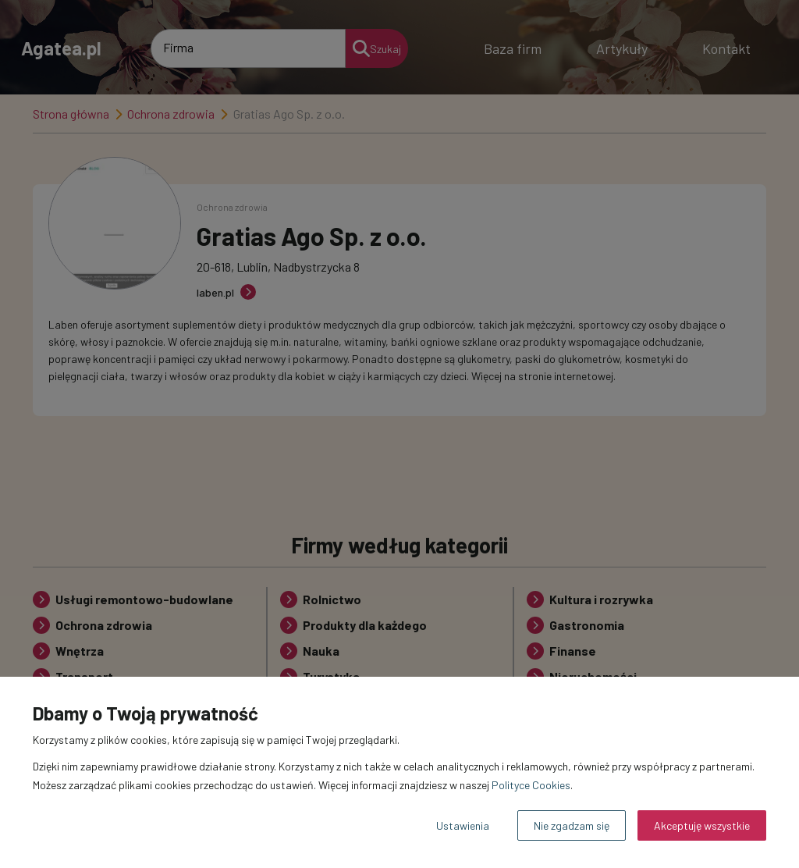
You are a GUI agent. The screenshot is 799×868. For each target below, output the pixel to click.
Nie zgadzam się (571, 825)
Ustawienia (462, 825)
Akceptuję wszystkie (702, 825)
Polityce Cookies (531, 785)
